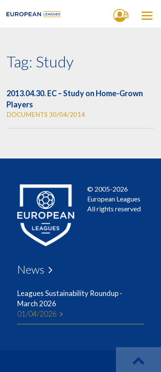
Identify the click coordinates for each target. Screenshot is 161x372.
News (30, 269)
